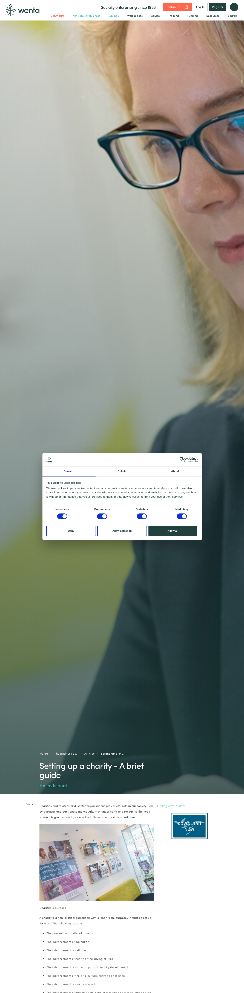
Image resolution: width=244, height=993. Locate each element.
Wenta (43, 753)
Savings (114, 15)
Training (173, 15)
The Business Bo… (66, 753)
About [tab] (175, 471)
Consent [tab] (69, 471)
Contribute (177, 7)
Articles (89, 753)
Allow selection (122, 530)
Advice (155, 15)
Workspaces (135, 15)
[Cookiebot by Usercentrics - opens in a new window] (182, 459)
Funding (192, 15)
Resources (212, 15)
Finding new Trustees (171, 806)
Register (217, 7)
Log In (200, 7)
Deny (71, 530)
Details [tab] (122, 471)
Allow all (173, 530)
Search (232, 15)
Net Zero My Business (86, 15)
